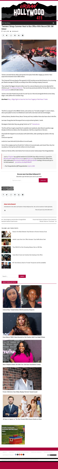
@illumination (17, 160)
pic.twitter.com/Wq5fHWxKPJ (23, 162)
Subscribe (43, 180)
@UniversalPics (8, 158)
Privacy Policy (48, 452)
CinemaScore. (36, 124)
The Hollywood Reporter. (16, 88)
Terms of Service (36, 452)
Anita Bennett (15, 31)
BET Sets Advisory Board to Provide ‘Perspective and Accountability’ (29, 262)
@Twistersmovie (18, 158)
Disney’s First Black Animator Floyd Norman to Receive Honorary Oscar (29, 231)
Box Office (10, 189)
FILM (12, 187)
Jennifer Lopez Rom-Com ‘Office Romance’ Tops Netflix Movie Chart (29, 239)
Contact (11, 452)
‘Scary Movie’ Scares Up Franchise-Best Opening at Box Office (27, 255)
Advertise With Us (22, 452)
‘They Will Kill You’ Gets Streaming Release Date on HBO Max (27, 247)
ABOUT (5, 452)
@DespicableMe (32, 160)
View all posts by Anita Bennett (44, 210)
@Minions (25, 160)
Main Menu (7, 23)
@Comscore (29, 158)
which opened (5, 90)
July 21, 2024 (31, 166)
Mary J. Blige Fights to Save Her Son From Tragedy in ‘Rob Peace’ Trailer (28, 99)
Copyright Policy (8, 455)
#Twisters (11, 156)
